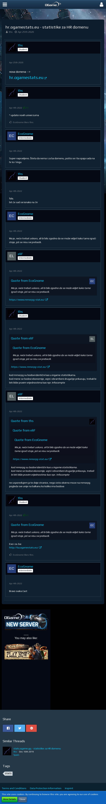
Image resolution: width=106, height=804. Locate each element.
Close (22, 799)
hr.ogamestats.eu (26, 77)
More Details (9, 799)
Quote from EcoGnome (27, 280)
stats (8, 773)
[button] (5, 4)
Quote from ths (22, 421)
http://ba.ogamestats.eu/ (23, 547)
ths (11, 31)
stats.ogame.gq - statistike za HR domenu (37, 748)
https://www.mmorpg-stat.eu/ (27, 299)
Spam (16, 755)
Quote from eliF (22, 338)
